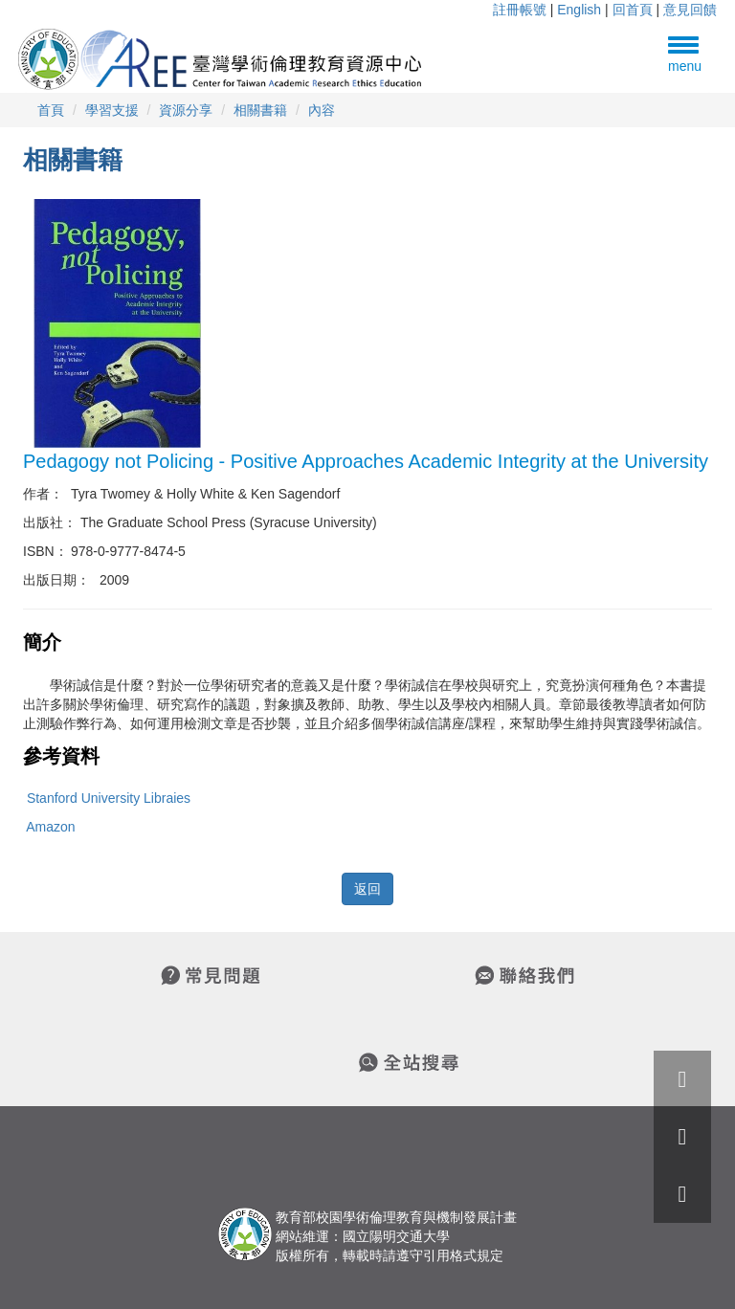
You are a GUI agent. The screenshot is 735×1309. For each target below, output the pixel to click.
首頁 (50, 110)
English (579, 9)
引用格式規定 (463, 1255)
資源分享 (185, 110)
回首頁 (632, 9)
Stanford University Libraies (108, 798)
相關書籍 (260, 110)
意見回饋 (690, 9)
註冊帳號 (519, 9)
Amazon (50, 826)
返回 (367, 889)
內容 (321, 110)
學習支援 (112, 110)
